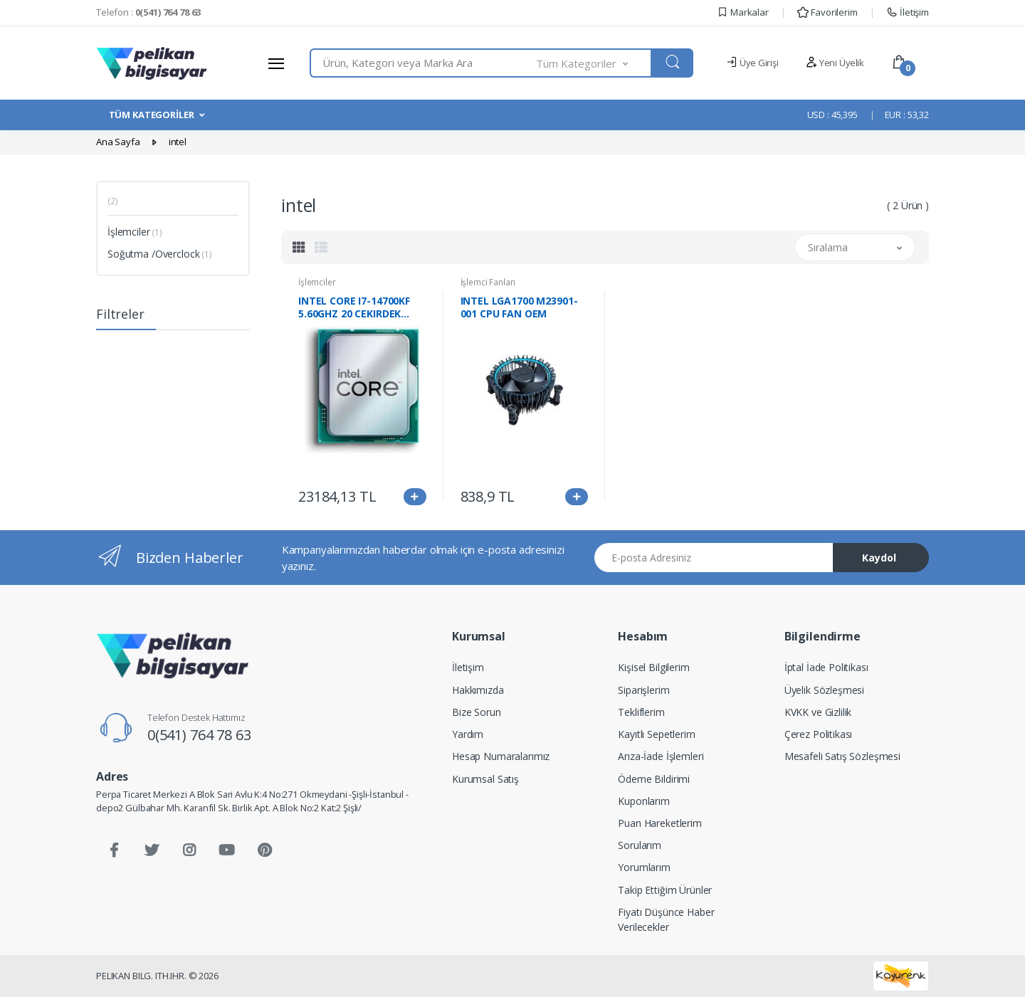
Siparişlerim (643, 690)
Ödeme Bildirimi (654, 779)
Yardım (467, 734)
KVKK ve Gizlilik (818, 712)
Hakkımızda (478, 690)
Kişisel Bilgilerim (653, 667)
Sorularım (639, 845)
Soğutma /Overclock (159, 253)
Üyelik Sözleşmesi (824, 690)
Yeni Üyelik (835, 62)
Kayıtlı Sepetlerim (656, 734)
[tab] (299, 247)
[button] (594, 63)
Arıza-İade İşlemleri (660, 756)
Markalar (743, 12)
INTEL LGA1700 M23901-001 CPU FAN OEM (519, 307)
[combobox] (423, 63)
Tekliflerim (641, 712)
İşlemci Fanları (488, 282)
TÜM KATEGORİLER (151, 114)
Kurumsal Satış (485, 779)
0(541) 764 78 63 (199, 734)
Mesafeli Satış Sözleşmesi (842, 756)
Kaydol (879, 557)
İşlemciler (134, 231)
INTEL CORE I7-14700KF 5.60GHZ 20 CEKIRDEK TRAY (354, 307)
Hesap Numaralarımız (501, 756)
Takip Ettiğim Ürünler (665, 890)
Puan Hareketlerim (660, 823)
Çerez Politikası (818, 734)
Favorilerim (827, 12)
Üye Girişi (752, 62)
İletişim (907, 12)
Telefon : (148, 12)
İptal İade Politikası (826, 667)
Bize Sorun (476, 712)
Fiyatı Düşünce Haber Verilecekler (666, 919)
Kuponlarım (644, 801)
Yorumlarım (644, 867)
